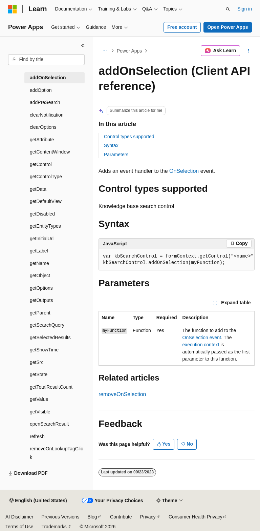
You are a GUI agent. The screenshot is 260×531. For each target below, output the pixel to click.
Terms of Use (19, 526)
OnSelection (184, 171)
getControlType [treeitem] (46, 176)
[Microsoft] (12, 9)
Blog (92, 516)
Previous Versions (60, 516)
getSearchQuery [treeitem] (47, 325)
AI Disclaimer (19, 516)
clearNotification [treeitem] (47, 115)
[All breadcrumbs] (104, 50)
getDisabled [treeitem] (42, 214)
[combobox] (46, 59)
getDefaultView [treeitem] (46, 201)
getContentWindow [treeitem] (50, 152)
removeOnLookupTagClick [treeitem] (56, 453)
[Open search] (228, 9)
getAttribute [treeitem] (42, 139)
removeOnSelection (122, 394)
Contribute (121, 516)
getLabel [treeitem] (39, 250)
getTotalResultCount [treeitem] (51, 387)
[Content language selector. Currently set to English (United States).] (38, 500)
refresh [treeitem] (37, 436)
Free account (182, 27)
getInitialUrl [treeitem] (41, 238)
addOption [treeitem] (41, 90)
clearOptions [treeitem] (43, 127)
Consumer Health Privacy (195, 516)
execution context (200, 344)
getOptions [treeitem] (41, 288)
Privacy (148, 516)
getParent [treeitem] (40, 312)
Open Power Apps (227, 27)
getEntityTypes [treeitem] (45, 226)
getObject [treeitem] (40, 275)
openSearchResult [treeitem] (49, 424)
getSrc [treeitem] (36, 362)
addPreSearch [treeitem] (45, 102)
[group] (177, 259)
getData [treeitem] (38, 189)
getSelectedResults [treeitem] (50, 337)
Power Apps (129, 51)
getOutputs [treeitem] (41, 300)
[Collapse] (83, 45)
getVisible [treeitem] (40, 411)
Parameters (116, 154)
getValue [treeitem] (39, 399)
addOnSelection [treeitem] (48, 77)
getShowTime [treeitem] (44, 349)
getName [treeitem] (39, 263)
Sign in (244, 9)
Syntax (111, 145)
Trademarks (53, 526)
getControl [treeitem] (41, 164)
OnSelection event (201, 337)
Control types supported (129, 136)
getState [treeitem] (38, 374)
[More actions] (249, 50)
